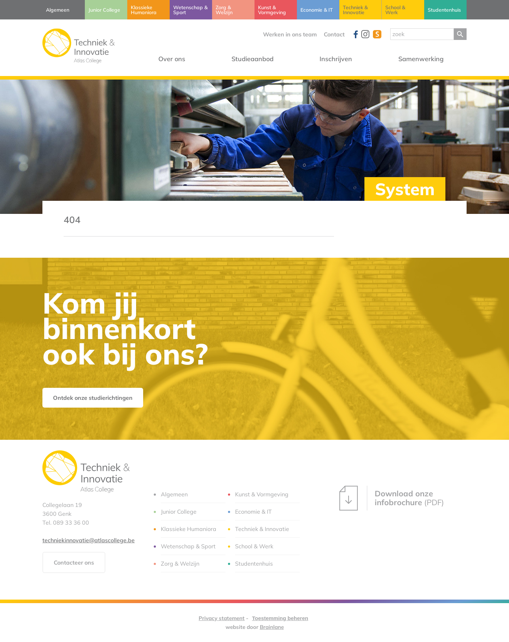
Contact (334, 34)
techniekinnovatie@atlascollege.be (88, 540)
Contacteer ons (74, 562)
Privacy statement (222, 618)
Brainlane (272, 627)
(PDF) (391, 498)
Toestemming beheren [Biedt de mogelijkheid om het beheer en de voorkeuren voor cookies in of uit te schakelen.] (280, 618)
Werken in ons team (290, 34)
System (405, 189)
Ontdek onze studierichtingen (93, 397)
